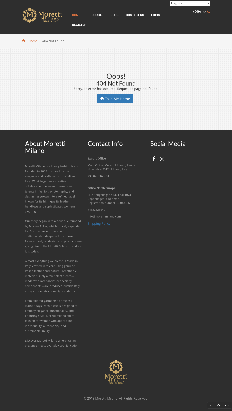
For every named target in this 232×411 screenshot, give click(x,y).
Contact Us (135, 15)
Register (79, 24)
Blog (115, 15)
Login (155, 15)
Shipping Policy (99, 223)
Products (95, 15)
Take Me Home (115, 98)
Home (76, 15)
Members (223, 405)
